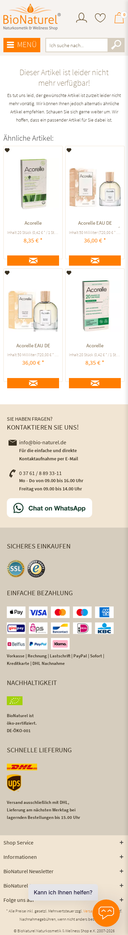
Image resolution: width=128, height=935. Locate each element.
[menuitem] (81, 18)
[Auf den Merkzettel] (7, 150)
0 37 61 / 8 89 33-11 (35, 473)
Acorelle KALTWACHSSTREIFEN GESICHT (33, 224)
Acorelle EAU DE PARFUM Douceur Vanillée (33, 346)
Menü (22, 44)
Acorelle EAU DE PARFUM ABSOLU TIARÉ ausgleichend (95, 224)
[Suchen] (116, 45)
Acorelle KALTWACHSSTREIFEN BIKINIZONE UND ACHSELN (95, 346)
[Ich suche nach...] (85, 45)
